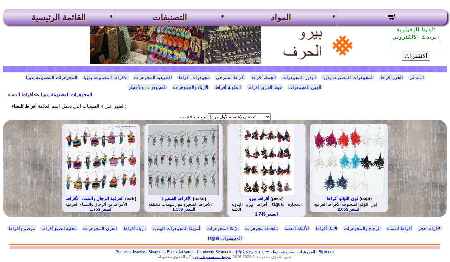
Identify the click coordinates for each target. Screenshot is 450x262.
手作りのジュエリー (251, 252)
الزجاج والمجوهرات (362, 228)
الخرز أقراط (391, 77)
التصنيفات (170, 17)
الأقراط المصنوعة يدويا (106, 77)
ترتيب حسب (192, 116)
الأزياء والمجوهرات (191, 87)
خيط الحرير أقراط (265, 87)
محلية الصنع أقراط (59, 228)
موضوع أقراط (22, 228)
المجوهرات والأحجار (148, 87)
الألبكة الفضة (296, 228)
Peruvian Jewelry (130, 252)
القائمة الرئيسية (58, 17)
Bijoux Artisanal (180, 252)
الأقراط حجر (430, 228)
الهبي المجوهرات (304, 87)
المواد (281, 17)
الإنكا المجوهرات (223, 228)
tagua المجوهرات (225, 238)
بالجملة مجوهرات (261, 228)
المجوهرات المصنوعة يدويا (51, 77)
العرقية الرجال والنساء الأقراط (95, 198)
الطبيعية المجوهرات (153, 77)
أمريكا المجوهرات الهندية (176, 228)
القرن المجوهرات (100, 228)
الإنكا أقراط (326, 228)
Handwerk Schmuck (214, 252)
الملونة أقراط (228, 87)
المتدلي (416, 77)
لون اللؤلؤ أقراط (342, 198)
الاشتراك (416, 55)
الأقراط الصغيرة (176, 198)
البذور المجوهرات (299, 77)
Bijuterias (326, 252)
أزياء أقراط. (134, 228)
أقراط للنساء (20, 94)
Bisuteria (155, 252)
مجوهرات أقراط (194, 77)
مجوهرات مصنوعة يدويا (212, 257)
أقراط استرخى (230, 77)
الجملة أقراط (263, 77)
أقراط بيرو (259, 198)
